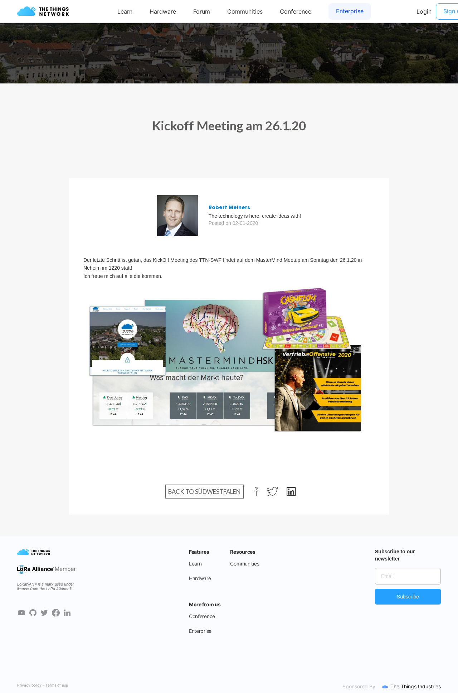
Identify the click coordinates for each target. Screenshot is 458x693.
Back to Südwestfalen (204, 491)
